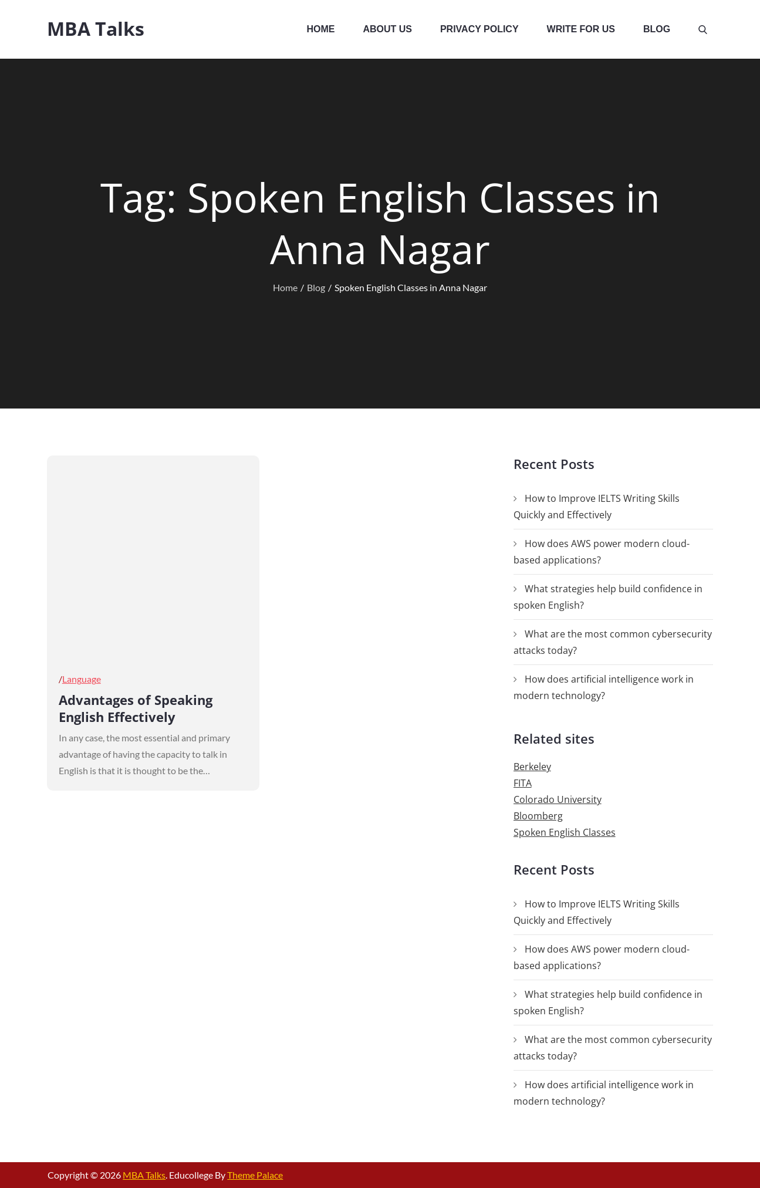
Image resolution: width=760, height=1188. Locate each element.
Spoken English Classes (565, 832)
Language (81, 678)
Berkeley (532, 766)
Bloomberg (538, 815)
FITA (523, 783)
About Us (387, 29)
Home (320, 29)
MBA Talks (95, 28)
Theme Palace (255, 1174)
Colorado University (558, 799)
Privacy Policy (479, 29)
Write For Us (581, 29)
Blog (656, 29)
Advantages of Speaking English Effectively (135, 708)
